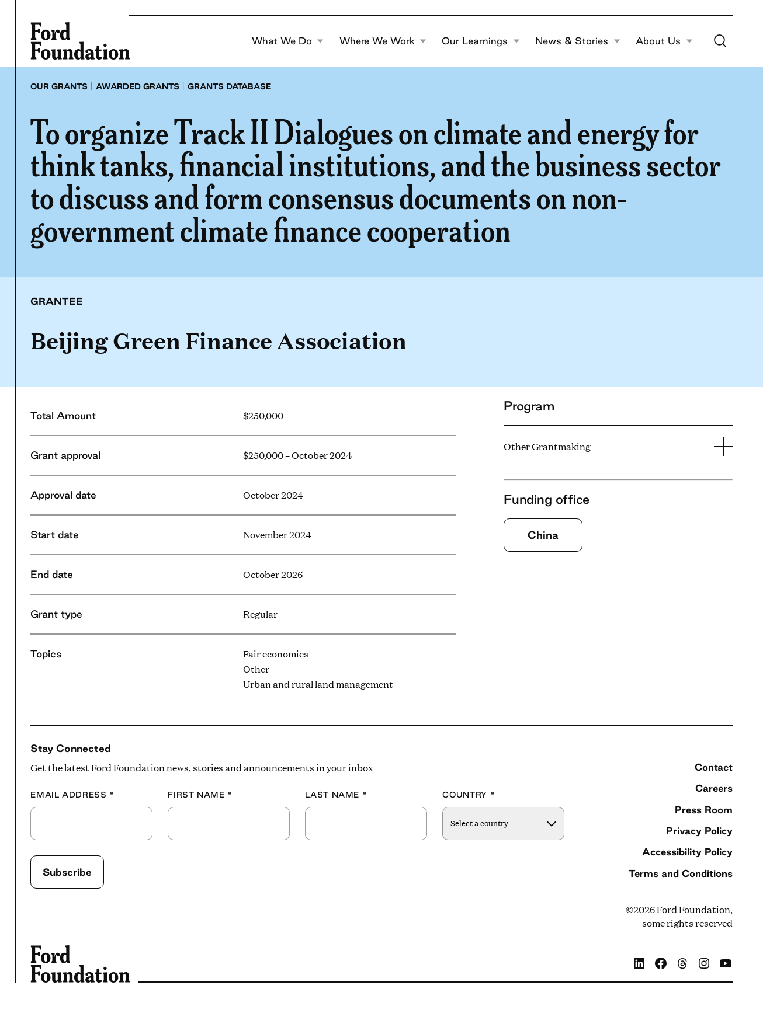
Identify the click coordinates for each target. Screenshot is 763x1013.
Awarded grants (137, 86)
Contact (714, 766)
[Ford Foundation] (80, 41)
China (543, 535)
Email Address (72, 795)
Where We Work (383, 41)
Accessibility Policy (687, 851)
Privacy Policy (699, 830)
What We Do (288, 41)
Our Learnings (481, 41)
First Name (200, 795)
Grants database (229, 86)
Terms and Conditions (681, 873)
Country (468, 795)
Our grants (59, 86)
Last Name (336, 795)
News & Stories (577, 41)
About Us (664, 41)
